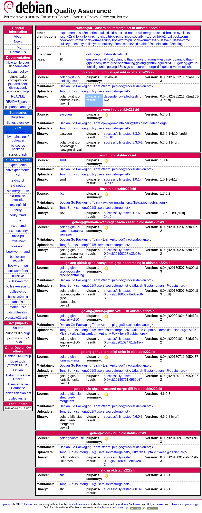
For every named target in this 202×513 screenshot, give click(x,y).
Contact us (18, 52)
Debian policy (18, 71)
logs (26, 91)
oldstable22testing (18, 317)
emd (103, 59)
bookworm (18, 246)
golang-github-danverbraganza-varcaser (143, 59)
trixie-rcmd (18, 225)
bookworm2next (18, 271)
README (18, 96)
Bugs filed (18, 117)
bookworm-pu (18, 265)
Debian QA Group (18, 356)
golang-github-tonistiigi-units (69, 358)
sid (18, 175)
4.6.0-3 (137, 416)
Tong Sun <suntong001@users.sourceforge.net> (94, 91)
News (18, 41)
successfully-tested (118, 133)
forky (18, 210)
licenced (28, 504)
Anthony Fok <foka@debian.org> (123, 333)
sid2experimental (18, 170)
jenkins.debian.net (18, 393)
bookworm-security (18, 258)
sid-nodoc (18, 185)
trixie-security (18, 230)
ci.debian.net (18, 398)
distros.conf (17, 87)
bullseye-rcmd (18, 281)
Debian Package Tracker (18, 377)
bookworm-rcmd (18, 251)
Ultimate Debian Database (18, 386)
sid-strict (18, 180)
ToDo (18, 342)
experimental (18, 165)
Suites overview (18, 122)
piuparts (8, 504)
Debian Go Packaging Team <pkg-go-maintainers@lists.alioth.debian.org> (113, 123)
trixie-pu (18, 236)
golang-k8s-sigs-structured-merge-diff (134, 66)
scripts (11, 91)
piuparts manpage (18, 107)
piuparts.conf (17, 84)
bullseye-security (18, 286)
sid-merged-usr (18, 191)
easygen (92, 59)
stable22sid (18, 307)
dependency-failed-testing (122, 96)
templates (22, 66)
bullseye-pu (18, 291)
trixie (18, 220)
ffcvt (110, 59)
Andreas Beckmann (129, 504)
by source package (18, 147)
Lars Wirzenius (76, 504)
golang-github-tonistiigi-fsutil (106, 54)
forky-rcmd (18, 215)
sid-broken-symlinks (18, 197)
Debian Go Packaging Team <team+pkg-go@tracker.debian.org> (106, 86)
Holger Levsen (155, 504)
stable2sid (18, 302)
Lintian (18, 370)
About (18, 36)
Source (18, 328)
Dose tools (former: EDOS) (18, 363)
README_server (18, 101)
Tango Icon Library (112, 507)
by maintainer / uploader (18, 138)
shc (189, 66)
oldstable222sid (18, 132)
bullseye (18, 276)
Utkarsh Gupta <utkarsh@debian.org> (159, 285)
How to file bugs (18, 62)
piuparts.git (191, 504)
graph (23, 154)
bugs (27, 333)
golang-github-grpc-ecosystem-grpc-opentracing (71, 271)
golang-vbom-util (174, 66)
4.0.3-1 (137, 489)
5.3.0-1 (137, 142)
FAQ (18, 47)
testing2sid (18, 205)
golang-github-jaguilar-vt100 (156, 63)
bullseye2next (18, 297)
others (173, 504)
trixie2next (18, 241)
